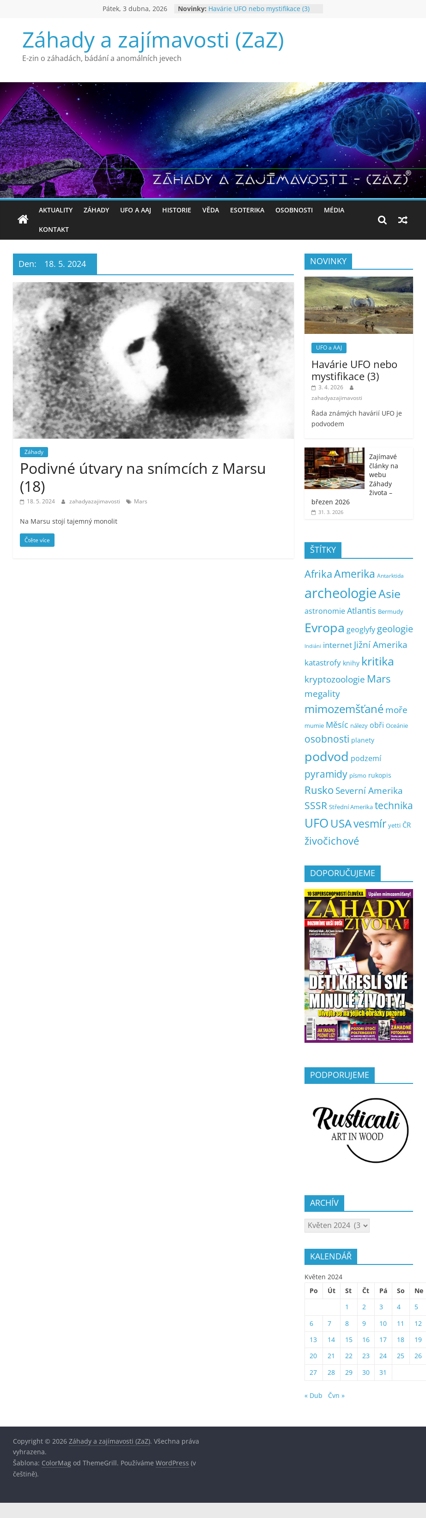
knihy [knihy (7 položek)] (351, 663)
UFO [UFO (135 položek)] (316, 823)
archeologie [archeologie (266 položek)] (340, 593)
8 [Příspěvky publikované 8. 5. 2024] (347, 1323)
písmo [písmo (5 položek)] (357, 776)
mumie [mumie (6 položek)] (314, 725)
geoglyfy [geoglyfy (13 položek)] (361, 629)
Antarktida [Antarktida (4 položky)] (390, 575)
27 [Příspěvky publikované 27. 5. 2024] (313, 1372)
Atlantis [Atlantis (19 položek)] (361, 610)
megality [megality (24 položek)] (322, 694)
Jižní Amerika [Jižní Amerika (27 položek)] (381, 644)
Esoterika (247, 210)
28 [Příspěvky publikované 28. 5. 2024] (331, 1372)
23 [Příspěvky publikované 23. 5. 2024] (366, 1355)
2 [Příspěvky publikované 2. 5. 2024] (364, 1306)
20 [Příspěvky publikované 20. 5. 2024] (313, 1355)
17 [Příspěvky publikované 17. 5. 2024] (383, 1339)
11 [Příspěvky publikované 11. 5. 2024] (400, 1323)
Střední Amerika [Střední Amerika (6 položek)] (351, 807)
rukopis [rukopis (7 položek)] (379, 775)
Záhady (96, 210)
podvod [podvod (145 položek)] (326, 756)
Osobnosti (294, 210)
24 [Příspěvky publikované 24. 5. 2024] (383, 1355)
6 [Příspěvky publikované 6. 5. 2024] (311, 1323)
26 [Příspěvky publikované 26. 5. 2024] (418, 1355)
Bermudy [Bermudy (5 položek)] (390, 612)
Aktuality (56, 210)
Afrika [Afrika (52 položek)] (318, 574)
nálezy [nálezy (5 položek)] (359, 726)
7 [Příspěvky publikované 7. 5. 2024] (329, 1323)
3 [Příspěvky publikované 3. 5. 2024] (381, 1306)
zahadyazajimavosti (95, 501)
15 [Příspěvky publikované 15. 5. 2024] (349, 1339)
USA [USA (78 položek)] (341, 823)
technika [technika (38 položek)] (394, 805)
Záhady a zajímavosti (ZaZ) (153, 39)
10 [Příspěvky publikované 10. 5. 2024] (383, 1323)
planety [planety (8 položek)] (362, 740)
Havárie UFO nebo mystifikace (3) (259, 8)
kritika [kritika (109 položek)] (377, 661)
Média (334, 210)
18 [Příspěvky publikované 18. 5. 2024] (400, 1339)
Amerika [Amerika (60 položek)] (354, 574)
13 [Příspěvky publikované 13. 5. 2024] (313, 1339)
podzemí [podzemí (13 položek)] (366, 758)
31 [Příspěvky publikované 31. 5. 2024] (383, 1372)
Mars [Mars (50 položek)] (378, 678)
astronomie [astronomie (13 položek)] (324, 611)
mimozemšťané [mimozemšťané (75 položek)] (343, 709)
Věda (210, 210)
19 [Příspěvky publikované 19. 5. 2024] (418, 1339)
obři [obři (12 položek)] (377, 725)
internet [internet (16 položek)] (337, 645)
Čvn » (336, 1395)
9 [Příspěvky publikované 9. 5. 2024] (364, 1323)
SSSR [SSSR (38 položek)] (315, 805)
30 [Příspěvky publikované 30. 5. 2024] (366, 1372)
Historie (176, 210)
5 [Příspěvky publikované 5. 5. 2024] (416, 1306)
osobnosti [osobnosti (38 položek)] (326, 738)
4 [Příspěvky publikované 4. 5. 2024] (399, 1306)
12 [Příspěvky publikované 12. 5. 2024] (418, 1323)
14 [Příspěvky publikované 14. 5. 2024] (331, 1339)
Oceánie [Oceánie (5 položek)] (397, 726)
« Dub (313, 1395)
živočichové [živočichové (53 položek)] (331, 841)
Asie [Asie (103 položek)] (389, 593)
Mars (140, 501)
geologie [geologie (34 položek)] (395, 628)
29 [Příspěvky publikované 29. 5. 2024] (349, 1372)
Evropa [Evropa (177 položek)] (324, 627)
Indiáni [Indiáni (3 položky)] (312, 646)
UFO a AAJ (135, 210)
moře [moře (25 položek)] (396, 710)
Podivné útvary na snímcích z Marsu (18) (143, 477)
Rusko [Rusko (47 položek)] (319, 790)
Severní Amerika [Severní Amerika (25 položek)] (369, 791)
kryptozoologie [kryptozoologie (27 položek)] (334, 679)
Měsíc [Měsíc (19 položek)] (337, 724)
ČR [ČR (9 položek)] (406, 824)
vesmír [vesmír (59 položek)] (369, 823)
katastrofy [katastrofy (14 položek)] (322, 662)
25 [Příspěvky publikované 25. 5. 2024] (400, 1355)
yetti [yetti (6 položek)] (394, 825)
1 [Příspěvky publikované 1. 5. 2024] (347, 1306)
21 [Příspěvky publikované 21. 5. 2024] (331, 1355)
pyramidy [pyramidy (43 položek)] (325, 773)
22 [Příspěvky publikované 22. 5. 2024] (349, 1355)
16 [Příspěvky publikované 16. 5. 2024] (366, 1339)
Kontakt (54, 229)
